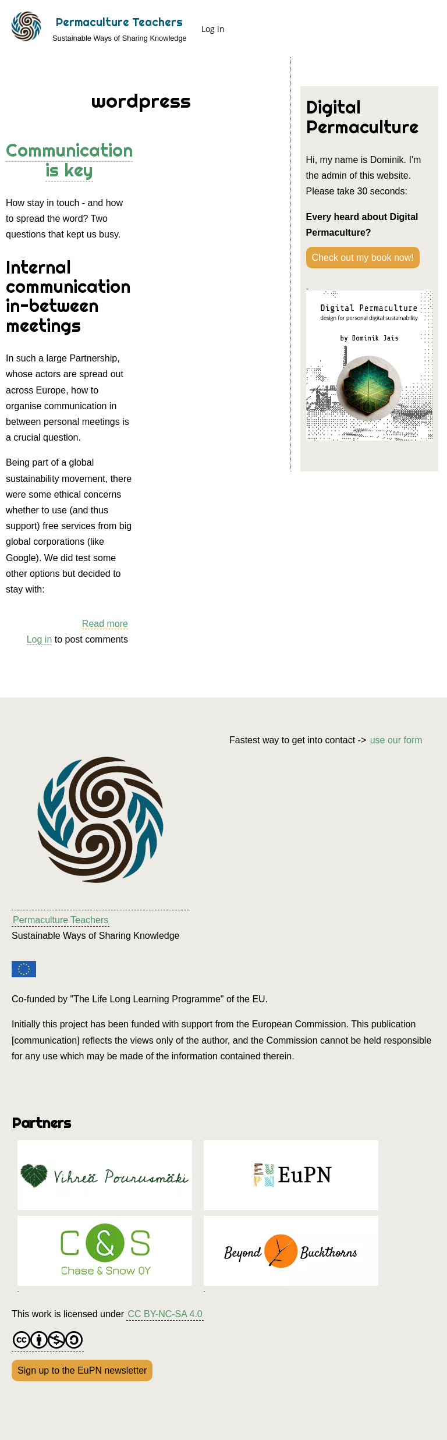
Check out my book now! (363, 258)
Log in (213, 28)
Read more (105, 624)
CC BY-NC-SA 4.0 (164, 1314)
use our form (396, 740)
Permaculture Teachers (119, 22)
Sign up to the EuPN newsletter (82, 1370)
